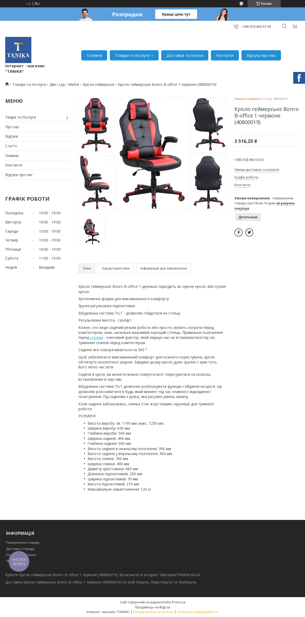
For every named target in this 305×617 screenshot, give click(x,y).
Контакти (225, 55)
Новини (12, 155)
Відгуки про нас (261, 55)
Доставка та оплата (184, 55)
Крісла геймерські (98, 84)
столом (96, 337)
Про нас (12, 126)
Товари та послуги (132, 55)
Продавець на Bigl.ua (152, 607)
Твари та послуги (20, 117)
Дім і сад (57, 84)
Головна (94, 55)
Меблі (73, 84)
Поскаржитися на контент (153, 612)
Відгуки (11, 136)
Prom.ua (178, 602)
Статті (11, 145)
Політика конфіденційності (197, 612)
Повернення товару (23, 542)
